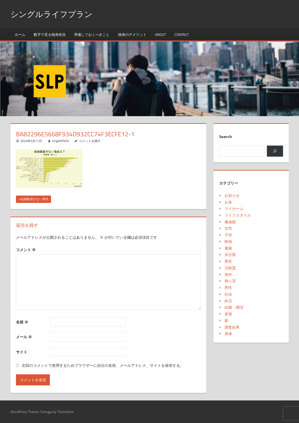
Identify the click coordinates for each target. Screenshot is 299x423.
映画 (228, 241)
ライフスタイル (238, 215)
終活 (228, 300)
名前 (22, 322)
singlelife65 (60, 141)
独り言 (230, 280)
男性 (228, 287)
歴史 (228, 261)
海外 (228, 274)
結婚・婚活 (234, 307)
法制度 (230, 267)
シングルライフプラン (51, 14)
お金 (228, 201)
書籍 (228, 248)
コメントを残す (90, 141)
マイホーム (234, 208)
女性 (228, 228)
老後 (228, 313)
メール (24, 336)
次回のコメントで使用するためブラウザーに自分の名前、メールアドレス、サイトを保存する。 (103, 365)
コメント (26, 249)
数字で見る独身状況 (50, 34)
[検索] (275, 151)
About (160, 34)
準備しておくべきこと (91, 34)
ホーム (20, 34)
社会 (228, 294)
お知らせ (232, 195)
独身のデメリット (132, 34)
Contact (181, 34)
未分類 (230, 254)
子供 (228, 234)
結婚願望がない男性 (34, 199)
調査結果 (232, 327)
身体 (228, 333)
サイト (21, 351)
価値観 (230, 221)
